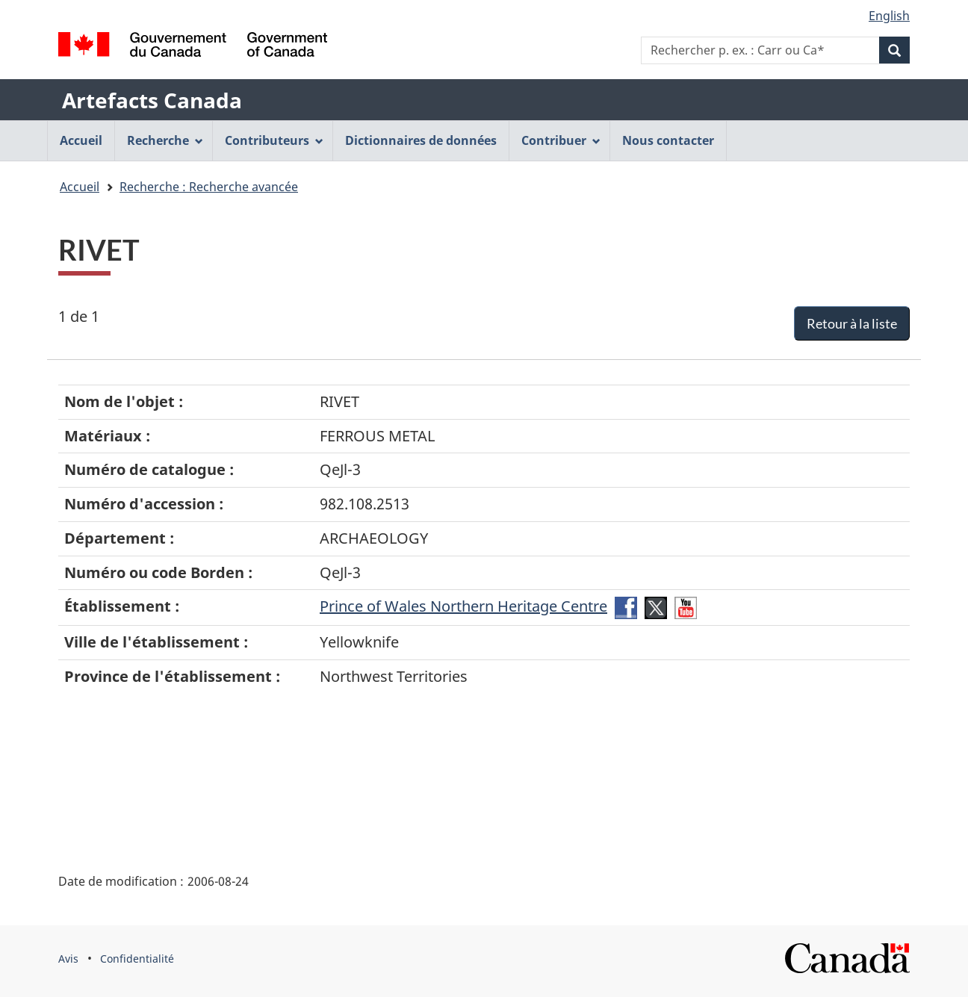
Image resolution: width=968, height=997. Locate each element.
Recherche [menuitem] (165, 140)
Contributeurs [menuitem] (274, 140)
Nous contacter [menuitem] (668, 140)
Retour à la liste (852, 323)
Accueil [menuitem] (81, 140)
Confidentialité (137, 958)
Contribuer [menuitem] (561, 140)
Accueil (79, 186)
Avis (68, 958)
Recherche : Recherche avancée (209, 186)
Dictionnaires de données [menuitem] (421, 140)
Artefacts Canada (152, 100)
